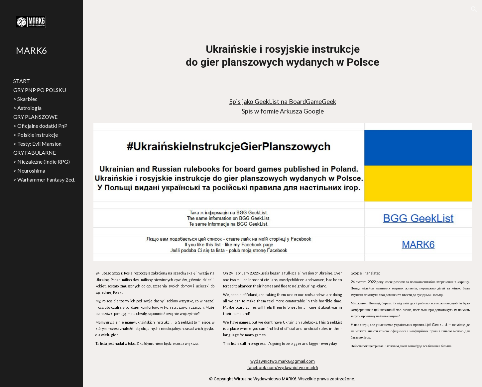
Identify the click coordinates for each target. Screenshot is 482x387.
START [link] (21, 81)
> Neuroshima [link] (29, 170)
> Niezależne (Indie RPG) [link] (41, 161)
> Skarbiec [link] (25, 99)
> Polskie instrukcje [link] (35, 134)
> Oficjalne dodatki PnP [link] (40, 125)
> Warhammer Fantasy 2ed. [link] (44, 179)
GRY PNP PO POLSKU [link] (39, 90)
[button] (474, 9)
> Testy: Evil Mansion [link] (37, 143)
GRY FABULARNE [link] (34, 152)
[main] (282, 55)
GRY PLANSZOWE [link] (35, 117)
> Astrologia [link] (27, 108)
